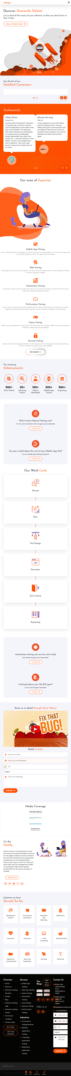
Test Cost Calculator (10, 1033)
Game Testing (27, 993)
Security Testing (27, 1006)
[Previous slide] (61, 97)
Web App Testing (28, 990)
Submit (10, 790)
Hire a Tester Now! (15, 24)
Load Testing (26, 1003)
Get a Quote (35, 352)
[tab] (33, 97)
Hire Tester (11, 1027)
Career (7, 996)
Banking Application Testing (26, 1031)
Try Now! (35, 428)
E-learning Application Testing (26, 1040)
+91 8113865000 (61, 1011)
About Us (8, 987)
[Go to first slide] (65, 97)
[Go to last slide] (62, 167)
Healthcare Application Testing (26, 1050)
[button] (5, 766)
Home (7, 983)
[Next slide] (66, 167)
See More (12, 877)
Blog (6, 1000)
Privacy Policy (10, 1022)
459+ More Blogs (47, 982)
